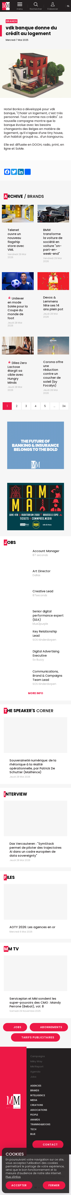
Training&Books (40, 1124)
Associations (38, 1110)
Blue (32, 1134)
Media (33, 1100)
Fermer (54, 1185)
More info (35, 693)
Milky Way (36, 1061)
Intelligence (37, 1095)
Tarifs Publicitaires (37, 1037)
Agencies (35, 1085)
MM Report (36, 1066)
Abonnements (51, 1027)
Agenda (35, 1071)
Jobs (17, 1027)
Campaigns (37, 1056)
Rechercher (36, 6)
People (34, 1114)
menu (20, 6)
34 (64, 406)
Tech (33, 1129)
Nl (68, 6)
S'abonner (52, 6)
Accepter (19, 1185)
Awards (35, 1119)
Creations (36, 1105)
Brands (34, 1090)
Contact (50, 1144)
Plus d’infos (13, 1177)
